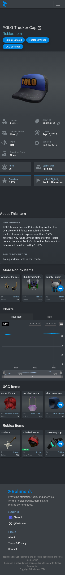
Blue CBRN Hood (54, 393)
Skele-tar (6, 432)
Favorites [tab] (16, 316)
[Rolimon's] (5, 4)
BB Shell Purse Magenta (36, 393)
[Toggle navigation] (58, 4)
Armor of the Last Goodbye (15, 276)
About (11, 537)
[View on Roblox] (39, 27)
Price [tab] (49, 316)
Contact (12, 549)
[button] (14, 40)
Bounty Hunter (53, 276)
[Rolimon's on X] (32, 524)
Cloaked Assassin (32, 432)
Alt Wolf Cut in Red (11, 393)
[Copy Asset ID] (51, 123)
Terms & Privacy (17, 543)
